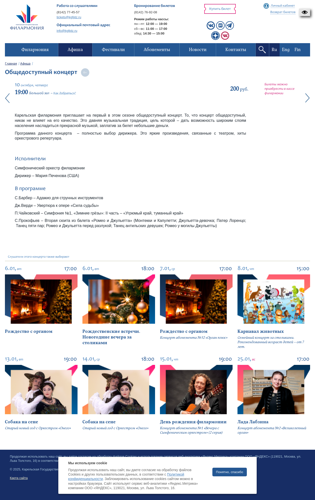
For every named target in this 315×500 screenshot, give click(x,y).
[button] (304, 12)
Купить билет (220, 9)
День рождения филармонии (193, 422)
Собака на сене (21, 422)
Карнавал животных (260, 331)
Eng (286, 50)
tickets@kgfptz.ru (69, 17)
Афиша (25, 64)
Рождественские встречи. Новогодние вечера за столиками (111, 337)
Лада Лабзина (252, 422)
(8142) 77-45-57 (68, 12)
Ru (274, 50)
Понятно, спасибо (229, 472)
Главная (11, 64)
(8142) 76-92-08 (145, 12)
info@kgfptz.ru (67, 31)
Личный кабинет (283, 6)
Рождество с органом (28, 331)
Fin (298, 50)
